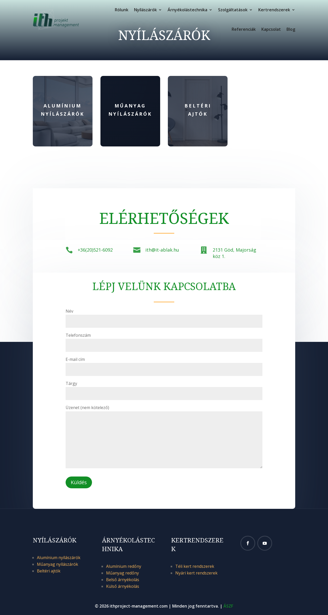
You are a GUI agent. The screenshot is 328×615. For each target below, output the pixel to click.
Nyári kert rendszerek (196, 573)
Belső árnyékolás (122, 579)
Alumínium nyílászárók (58, 557)
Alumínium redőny (123, 566)
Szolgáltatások (233, 10)
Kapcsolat (271, 29)
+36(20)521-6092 (95, 250)
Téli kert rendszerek (194, 566)
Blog (290, 29)
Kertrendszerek (274, 10)
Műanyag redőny (122, 573)
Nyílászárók (145, 10)
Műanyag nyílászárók (57, 564)
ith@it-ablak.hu (162, 250)
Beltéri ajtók (48, 571)
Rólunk (121, 10)
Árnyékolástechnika (187, 10)
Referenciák (244, 29)
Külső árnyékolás (122, 586)
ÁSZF (228, 606)
